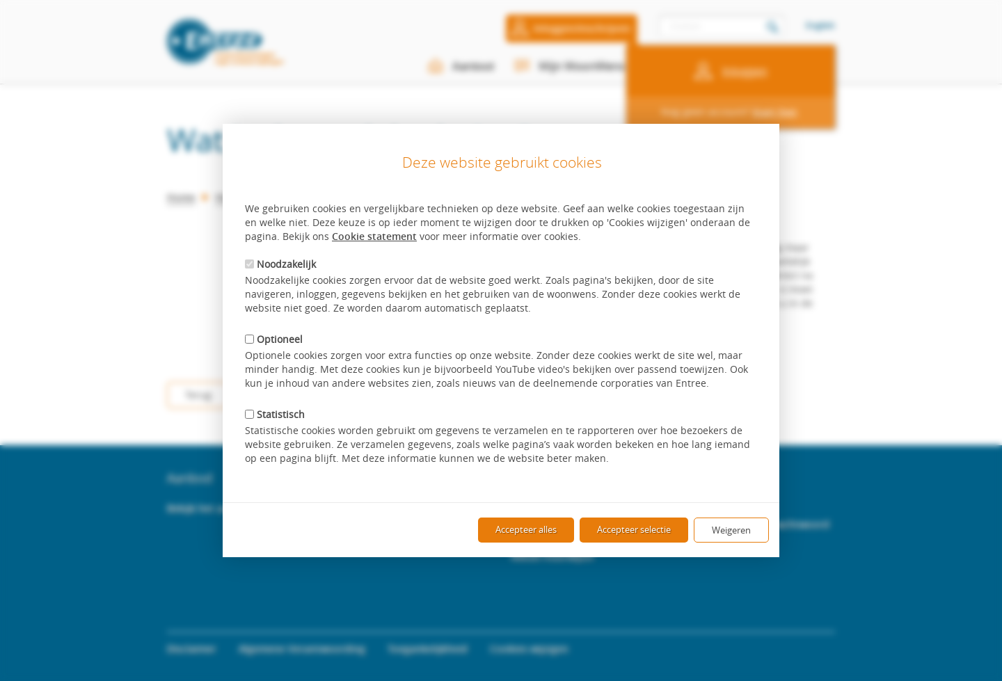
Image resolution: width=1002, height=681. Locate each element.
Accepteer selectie (634, 529)
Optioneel (274, 339)
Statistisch (275, 414)
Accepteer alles (526, 529)
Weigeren (731, 530)
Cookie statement (374, 236)
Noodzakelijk (280, 264)
